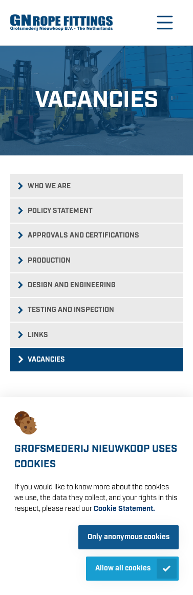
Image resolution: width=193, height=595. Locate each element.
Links (38, 335)
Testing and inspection (71, 309)
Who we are (49, 186)
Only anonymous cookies (128, 537)
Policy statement (60, 210)
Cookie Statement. (124, 508)
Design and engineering (72, 285)
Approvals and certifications (83, 235)
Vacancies (46, 359)
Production (49, 260)
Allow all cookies (123, 568)
